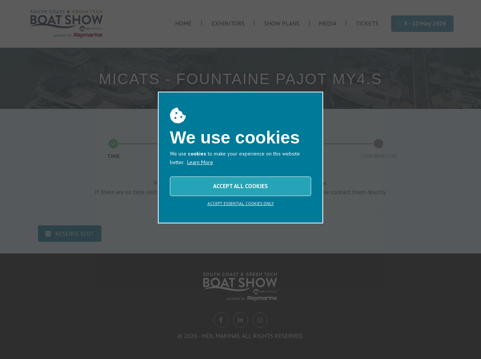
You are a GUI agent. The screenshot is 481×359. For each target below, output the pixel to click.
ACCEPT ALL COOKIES (240, 186)
